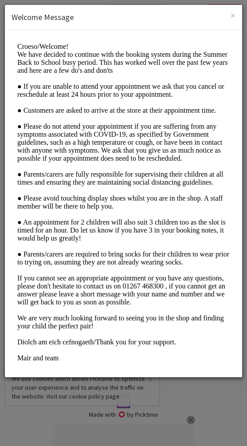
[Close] (233, 15)
